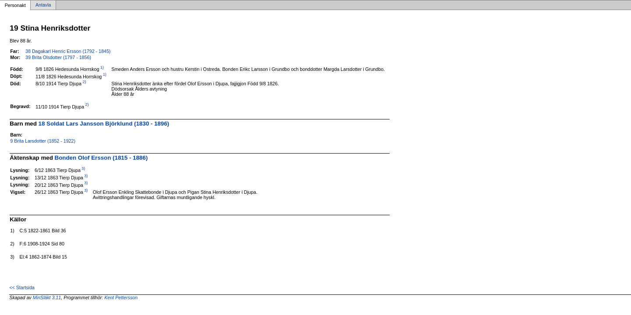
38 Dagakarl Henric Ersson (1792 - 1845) (67, 51)
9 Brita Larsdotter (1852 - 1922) (42, 141)
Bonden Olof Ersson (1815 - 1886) (101, 157)
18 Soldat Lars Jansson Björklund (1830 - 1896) (104, 123)
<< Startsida (21, 287)
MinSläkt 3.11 (47, 297)
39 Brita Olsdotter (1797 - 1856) (58, 57)
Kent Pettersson (121, 297)
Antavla (43, 5)
